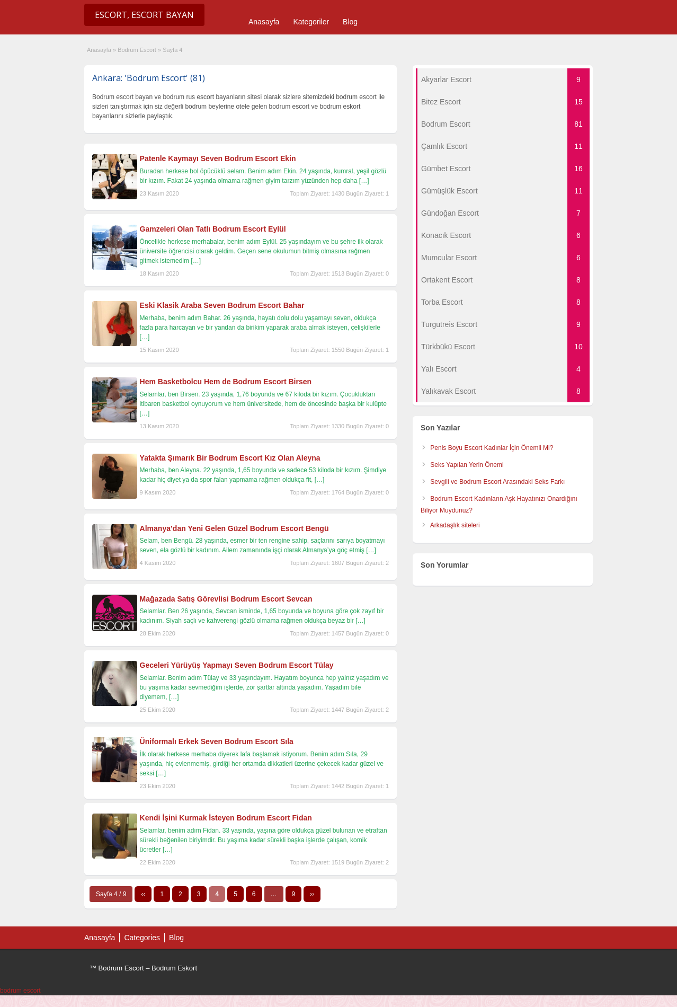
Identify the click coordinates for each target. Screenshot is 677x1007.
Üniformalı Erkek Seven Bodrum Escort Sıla (216, 741)
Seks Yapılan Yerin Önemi (466, 465)
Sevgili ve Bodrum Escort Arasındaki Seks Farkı (497, 481)
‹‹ (143, 894)
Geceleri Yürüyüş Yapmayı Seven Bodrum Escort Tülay (237, 665)
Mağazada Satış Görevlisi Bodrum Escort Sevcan (226, 599)
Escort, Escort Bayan (144, 15)
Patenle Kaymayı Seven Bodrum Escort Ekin (218, 158)
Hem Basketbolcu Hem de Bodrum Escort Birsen (225, 381)
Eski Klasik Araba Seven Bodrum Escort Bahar (222, 305)
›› (312, 894)
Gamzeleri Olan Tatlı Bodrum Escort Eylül (213, 229)
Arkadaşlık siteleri (455, 525)
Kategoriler (311, 21)
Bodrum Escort (137, 50)
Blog (350, 21)
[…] (364, 180)
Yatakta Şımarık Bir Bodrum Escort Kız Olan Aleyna (230, 458)
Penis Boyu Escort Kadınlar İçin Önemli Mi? (491, 448)
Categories (142, 937)
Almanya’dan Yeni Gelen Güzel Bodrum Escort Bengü (234, 528)
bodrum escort (20, 990)
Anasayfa (263, 21)
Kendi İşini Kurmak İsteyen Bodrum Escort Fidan (226, 818)
